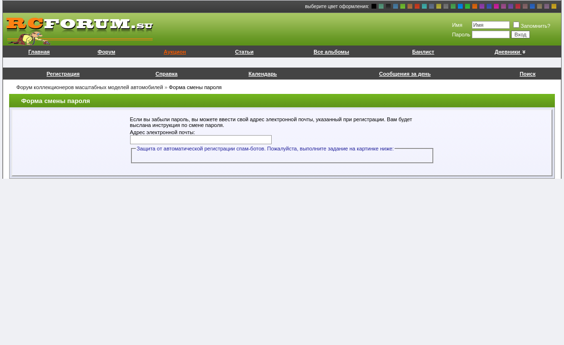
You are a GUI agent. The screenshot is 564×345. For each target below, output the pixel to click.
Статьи (244, 52)
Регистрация (63, 74)
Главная (39, 52)
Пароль (461, 34)
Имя (457, 25)
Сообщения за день (405, 74)
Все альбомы (331, 52)
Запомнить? (532, 26)
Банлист (423, 52)
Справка (167, 74)
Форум (106, 52)
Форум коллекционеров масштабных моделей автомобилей (89, 87)
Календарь (263, 74)
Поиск (528, 74)
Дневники (510, 52)
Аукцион (175, 52)
